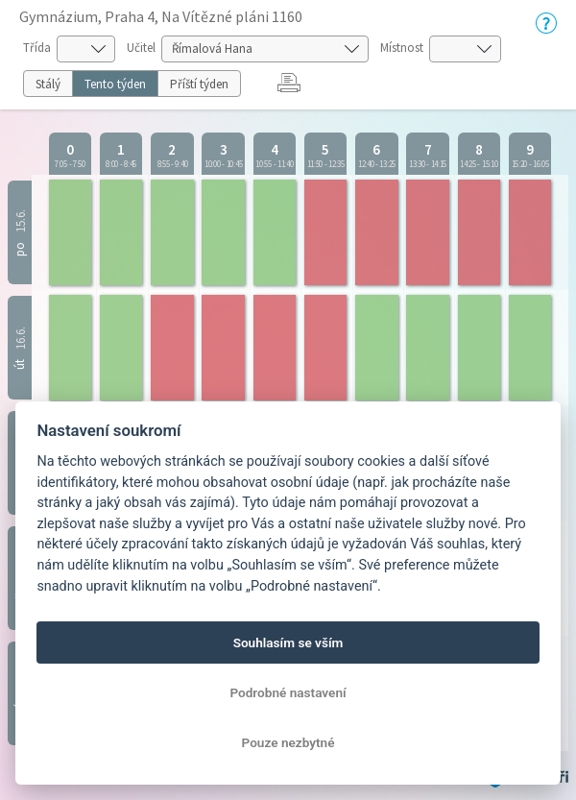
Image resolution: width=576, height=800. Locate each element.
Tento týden (115, 84)
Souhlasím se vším (288, 642)
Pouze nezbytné (288, 742)
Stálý (48, 84)
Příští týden (199, 84)
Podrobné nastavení (287, 692)
